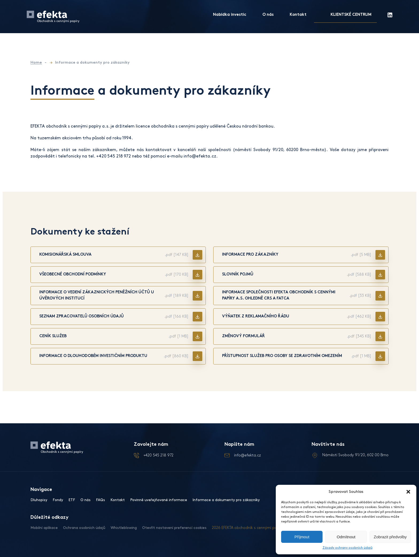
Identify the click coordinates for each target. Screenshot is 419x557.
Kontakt (298, 15)
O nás (268, 15)
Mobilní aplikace (44, 527)
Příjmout (301, 537)
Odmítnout (346, 537)
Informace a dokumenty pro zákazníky (226, 500)
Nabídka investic (229, 15)
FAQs (100, 500)
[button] (408, 491)
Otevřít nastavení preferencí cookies (174, 527)
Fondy (58, 500)
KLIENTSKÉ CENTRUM (351, 15)
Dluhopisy (38, 500)
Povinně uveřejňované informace (158, 500)
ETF (71, 500)
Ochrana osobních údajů (84, 527)
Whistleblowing (124, 527)
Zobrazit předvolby (390, 537)
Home (36, 62)
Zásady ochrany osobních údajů (348, 547)
